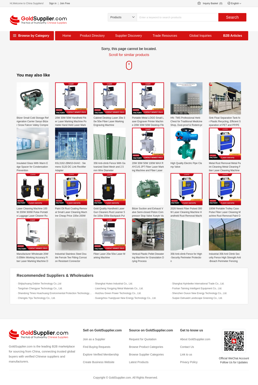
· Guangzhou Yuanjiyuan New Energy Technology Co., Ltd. (125, 298)
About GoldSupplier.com (195, 339)
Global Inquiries (200, 35)
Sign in (52, 3)
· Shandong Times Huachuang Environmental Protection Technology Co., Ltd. (54, 293)
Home (66, 35)
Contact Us (187, 346)
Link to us (186, 354)
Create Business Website (98, 362)
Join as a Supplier (94, 339)
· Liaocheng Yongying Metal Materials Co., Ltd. (118, 288)
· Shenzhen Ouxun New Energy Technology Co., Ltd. (199, 293)
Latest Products (138, 362)
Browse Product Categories (146, 346)
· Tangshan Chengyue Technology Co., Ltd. (39, 288)
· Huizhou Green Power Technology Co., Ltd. (117, 293)
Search (232, 17)
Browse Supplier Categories (146, 354)
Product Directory (92, 35)
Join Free (65, 3)
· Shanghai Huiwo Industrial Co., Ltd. (113, 283)
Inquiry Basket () (212, 3)
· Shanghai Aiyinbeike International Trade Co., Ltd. (197, 283)
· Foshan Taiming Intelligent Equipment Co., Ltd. (196, 288)
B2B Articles (232, 35)
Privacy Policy (189, 362)
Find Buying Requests (96, 346)
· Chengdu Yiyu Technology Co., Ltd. (36, 298)
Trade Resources (165, 35)
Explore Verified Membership (101, 354)
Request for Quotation (142, 339)
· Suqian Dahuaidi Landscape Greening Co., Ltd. (197, 298)
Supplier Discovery (128, 35)
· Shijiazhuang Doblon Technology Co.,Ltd (39, 283)
